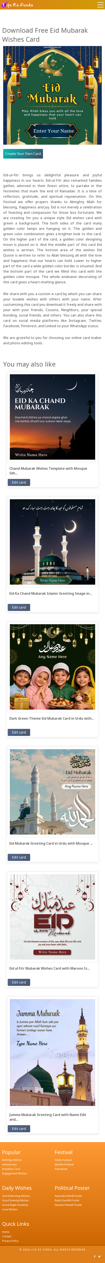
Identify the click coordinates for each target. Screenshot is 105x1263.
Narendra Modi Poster (68, 1196)
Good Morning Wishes (16, 1196)
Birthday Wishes (12, 1160)
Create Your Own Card (23, 153)
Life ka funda (41, 1249)
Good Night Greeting (15, 1205)
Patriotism (61, 1169)
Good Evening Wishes (15, 1200)
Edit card (19, 482)
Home (5, 1232)
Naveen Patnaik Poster (68, 1205)
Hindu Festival (63, 1160)
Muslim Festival (64, 1164)
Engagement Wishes (14, 1173)
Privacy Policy (10, 1241)
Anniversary (9, 1164)
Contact (7, 1236)
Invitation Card (11, 1169)
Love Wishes (10, 1209)
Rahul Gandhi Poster (67, 1200)
